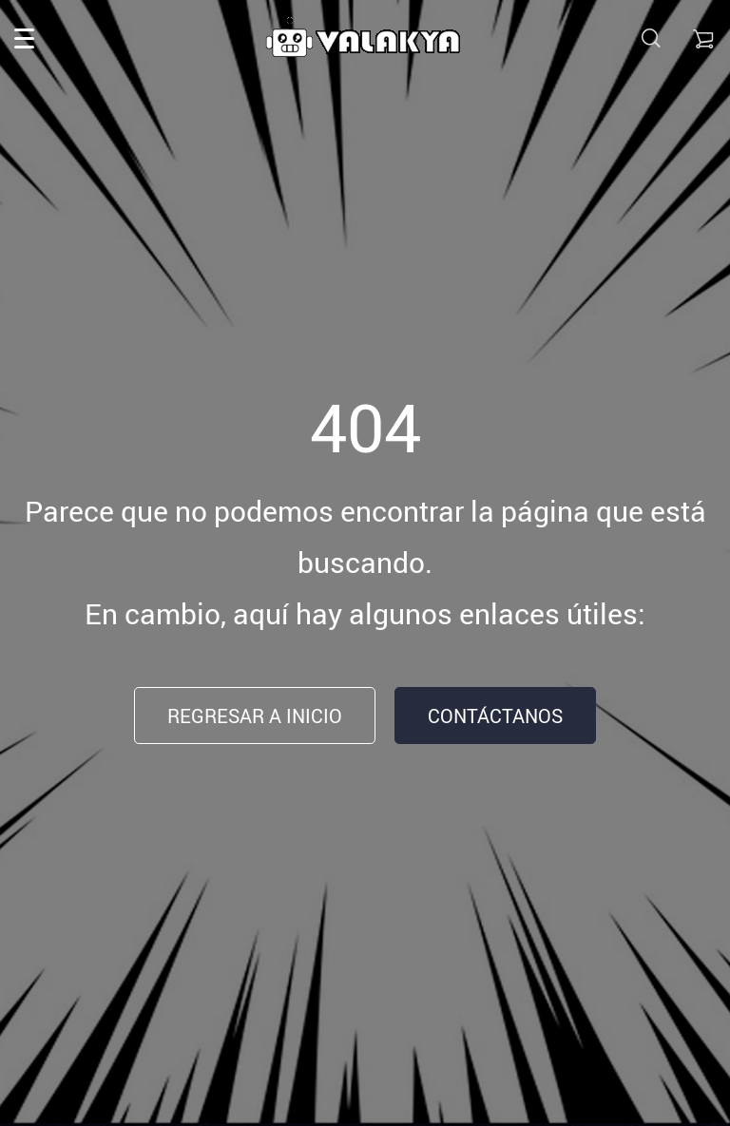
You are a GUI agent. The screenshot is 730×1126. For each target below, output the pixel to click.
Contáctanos (495, 716)
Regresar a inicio (254, 716)
